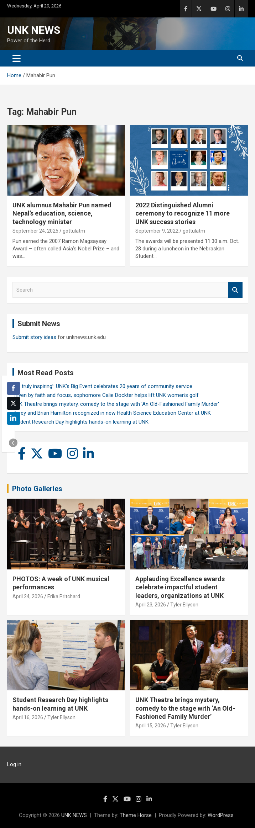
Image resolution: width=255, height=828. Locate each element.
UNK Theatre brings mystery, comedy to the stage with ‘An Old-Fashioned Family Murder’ (185, 708)
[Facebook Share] (13, 388)
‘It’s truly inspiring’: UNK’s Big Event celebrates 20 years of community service (102, 386)
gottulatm (74, 231)
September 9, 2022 (156, 231)
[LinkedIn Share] (13, 418)
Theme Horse (136, 815)
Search (235, 290)
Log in (14, 764)
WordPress (221, 815)
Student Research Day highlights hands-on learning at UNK (80, 422)
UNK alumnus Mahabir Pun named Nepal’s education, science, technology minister (61, 213)
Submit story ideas (34, 337)
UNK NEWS (33, 30)
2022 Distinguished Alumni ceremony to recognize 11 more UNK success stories (182, 213)
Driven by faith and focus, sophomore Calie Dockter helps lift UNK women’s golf (105, 395)
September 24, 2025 (35, 231)
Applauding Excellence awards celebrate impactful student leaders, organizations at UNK (180, 587)
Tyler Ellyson (184, 604)
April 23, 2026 (150, 604)
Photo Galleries (37, 488)
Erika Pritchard (63, 596)
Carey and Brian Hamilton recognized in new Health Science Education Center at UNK (111, 413)
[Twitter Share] (13, 403)
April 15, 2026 (150, 725)
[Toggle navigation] (16, 58)
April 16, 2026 (27, 717)
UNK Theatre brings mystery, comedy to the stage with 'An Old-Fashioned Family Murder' (115, 404)
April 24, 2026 (27, 596)
